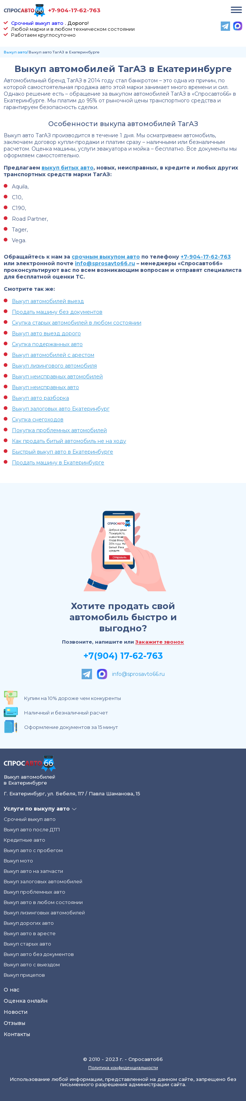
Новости (15, 1012)
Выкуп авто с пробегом (33, 850)
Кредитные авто (24, 840)
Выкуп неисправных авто (45, 387)
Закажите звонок (159, 642)
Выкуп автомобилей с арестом (53, 355)
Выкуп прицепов (24, 975)
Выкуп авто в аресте (30, 933)
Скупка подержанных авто (47, 344)
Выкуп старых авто (27, 944)
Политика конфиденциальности (123, 1067)
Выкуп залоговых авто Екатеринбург (60, 408)
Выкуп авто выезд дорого (46, 333)
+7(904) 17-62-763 (123, 655)
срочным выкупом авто (106, 256)
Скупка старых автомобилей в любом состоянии (76, 322)
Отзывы (14, 1023)
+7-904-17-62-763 (74, 10)
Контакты (17, 1034)
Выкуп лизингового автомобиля (54, 365)
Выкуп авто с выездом (32, 964)
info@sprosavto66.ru (105, 263)
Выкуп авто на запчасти (33, 871)
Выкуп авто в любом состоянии (43, 902)
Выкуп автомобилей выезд (48, 301)
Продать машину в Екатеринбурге (58, 462)
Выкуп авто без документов (39, 954)
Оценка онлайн (25, 1001)
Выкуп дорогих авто (29, 923)
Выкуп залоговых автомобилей (43, 881)
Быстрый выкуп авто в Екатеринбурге (62, 451)
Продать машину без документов (57, 312)
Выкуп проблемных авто (34, 892)
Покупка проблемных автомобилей (59, 430)
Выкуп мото (18, 861)
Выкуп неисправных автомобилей (57, 376)
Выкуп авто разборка (40, 398)
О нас (11, 989)
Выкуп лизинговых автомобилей (44, 913)
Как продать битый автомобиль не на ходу (69, 441)
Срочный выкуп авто (37, 23)
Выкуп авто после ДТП (32, 829)
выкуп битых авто (68, 167)
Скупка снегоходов (37, 419)
